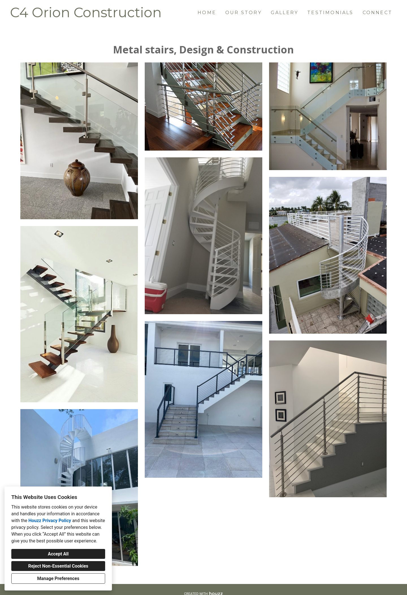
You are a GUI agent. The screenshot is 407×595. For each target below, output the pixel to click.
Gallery (284, 12)
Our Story (243, 12)
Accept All (58, 554)
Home (207, 12)
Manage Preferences (58, 578)
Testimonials (330, 12)
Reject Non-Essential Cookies (58, 566)
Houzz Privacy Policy (49, 520)
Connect (377, 12)
